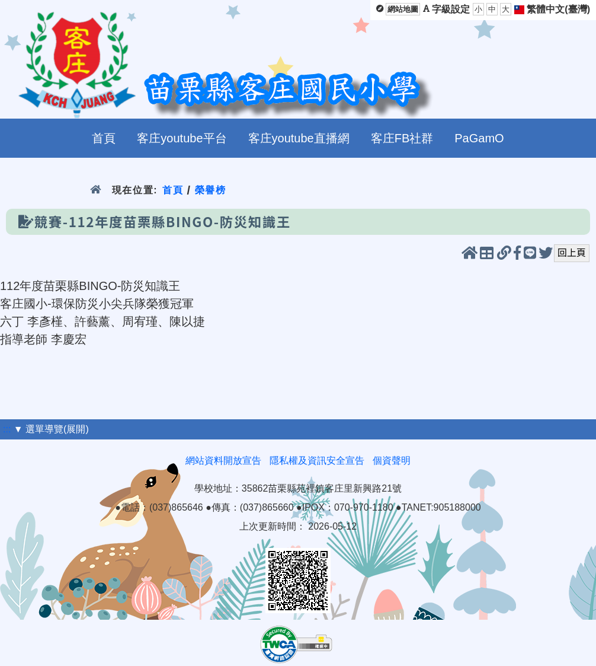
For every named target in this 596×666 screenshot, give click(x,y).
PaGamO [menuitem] (479, 138)
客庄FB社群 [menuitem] (402, 138)
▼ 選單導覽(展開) (51, 429)
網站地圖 (402, 9)
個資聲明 (392, 460)
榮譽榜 (210, 190)
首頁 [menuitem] (104, 138)
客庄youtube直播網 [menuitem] (299, 138)
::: (7, 429)
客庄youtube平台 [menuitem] (181, 138)
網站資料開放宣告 (223, 460)
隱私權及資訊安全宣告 (317, 460)
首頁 (173, 190)
